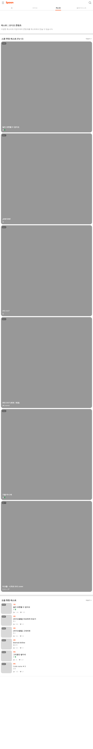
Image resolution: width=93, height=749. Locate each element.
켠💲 (14, 609)
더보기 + (89, 39)
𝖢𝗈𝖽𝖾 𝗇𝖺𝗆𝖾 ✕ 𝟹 (19, 666)
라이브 (35, 8)
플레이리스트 (81, 8)
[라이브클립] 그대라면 (21, 631)
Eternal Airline (19, 642)
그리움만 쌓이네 (19, 654)
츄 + (14, 621)
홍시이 (15, 645)
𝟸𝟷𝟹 (14, 669)
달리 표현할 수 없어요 (21, 607)
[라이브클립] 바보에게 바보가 (24, 619)
